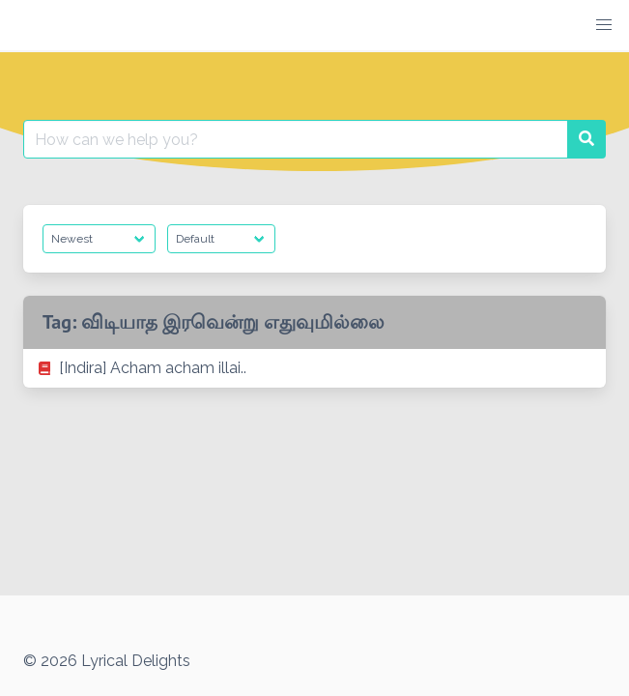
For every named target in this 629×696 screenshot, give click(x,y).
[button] (604, 25)
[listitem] (314, 368)
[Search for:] (295, 139)
